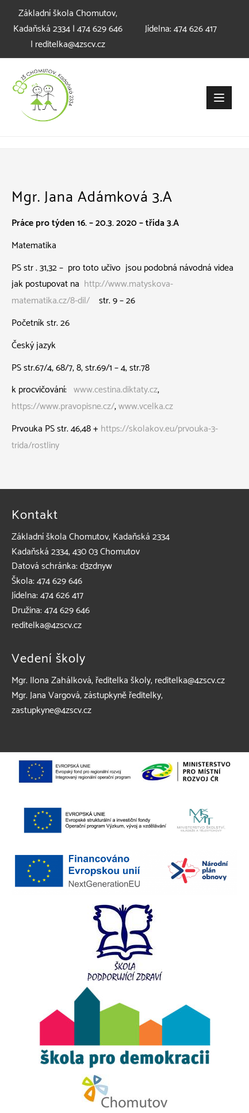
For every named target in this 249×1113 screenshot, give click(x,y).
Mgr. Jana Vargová (46, 695)
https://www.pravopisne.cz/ (63, 406)
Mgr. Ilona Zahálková (51, 680)
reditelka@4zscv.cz (70, 44)
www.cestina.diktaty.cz (116, 390)
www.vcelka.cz (145, 406)
